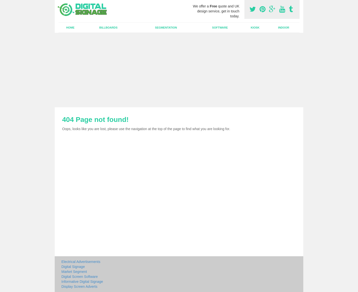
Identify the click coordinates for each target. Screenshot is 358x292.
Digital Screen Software (79, 277)
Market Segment (74, 272)
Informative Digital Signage (82, 282)
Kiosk (255, 27)
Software (220, 27)
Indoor (283, 27)
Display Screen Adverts (79, 287)
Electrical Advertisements (80, 262)
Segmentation (166, 27)
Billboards (108, 27)
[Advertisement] (179, 70)
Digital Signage (73, 267)
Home (70, 27)
